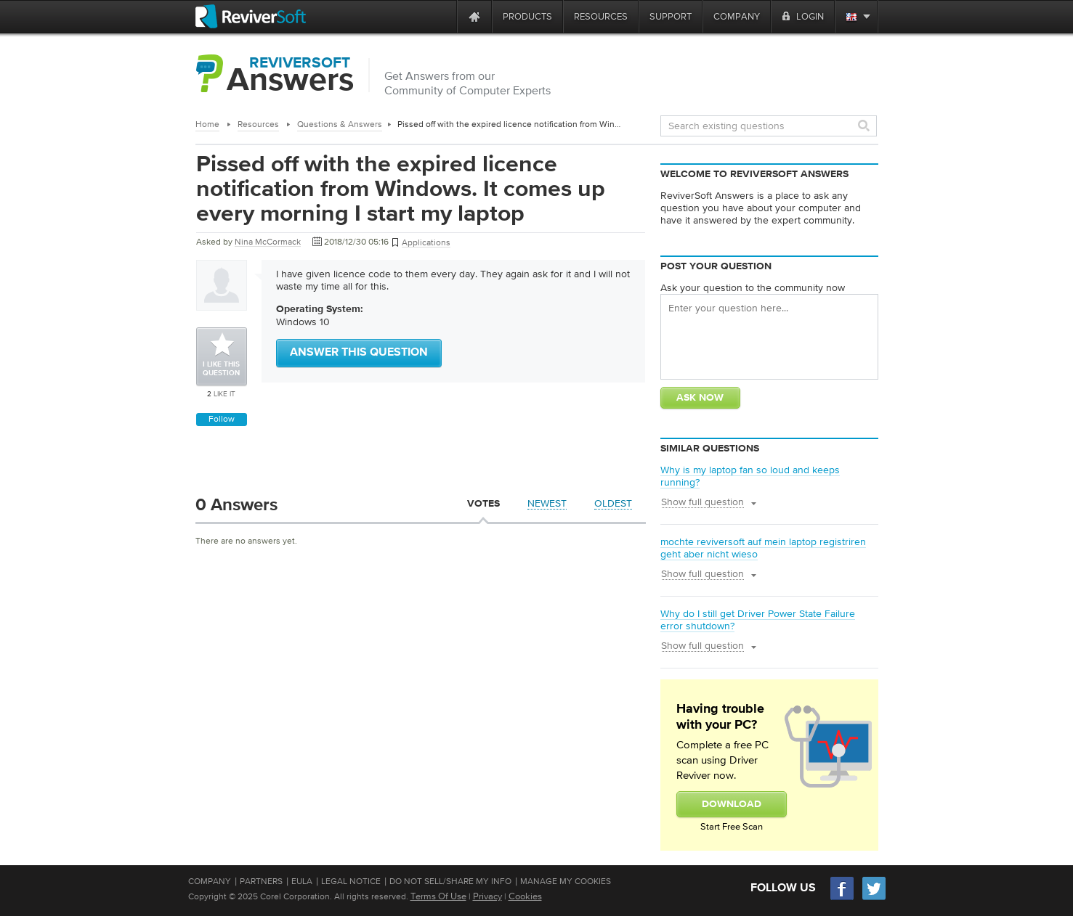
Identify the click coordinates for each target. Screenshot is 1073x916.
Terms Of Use (438, 896)
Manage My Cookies (565, 881)
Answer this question (359, 353)
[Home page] (474, 16)
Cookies (525, 896)
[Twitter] (874, 898)
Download (731, 804)
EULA (301, 881)
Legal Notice (351, 881)
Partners (261, 881)
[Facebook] (842, 898)
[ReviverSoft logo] (250, 16)
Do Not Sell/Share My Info (450, 881)
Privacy (487, 896)
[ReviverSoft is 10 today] (442, 16)
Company (209, 881)
